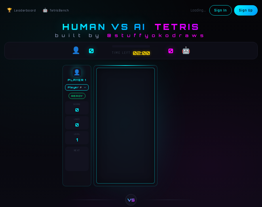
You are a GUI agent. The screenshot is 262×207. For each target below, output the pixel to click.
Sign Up (246, 10)
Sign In (220, 10)
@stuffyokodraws (157, 35)
